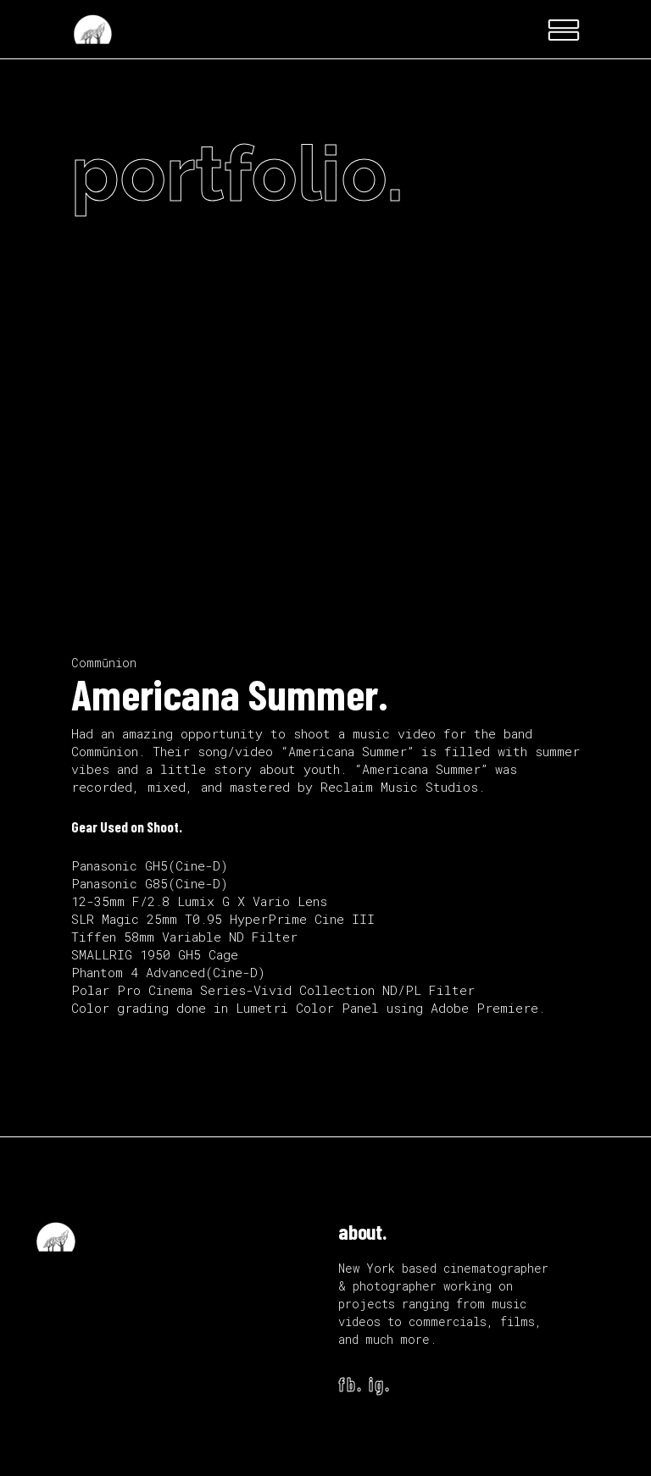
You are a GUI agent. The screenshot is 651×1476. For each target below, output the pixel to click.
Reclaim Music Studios (399, 786)
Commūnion (103, 663)
